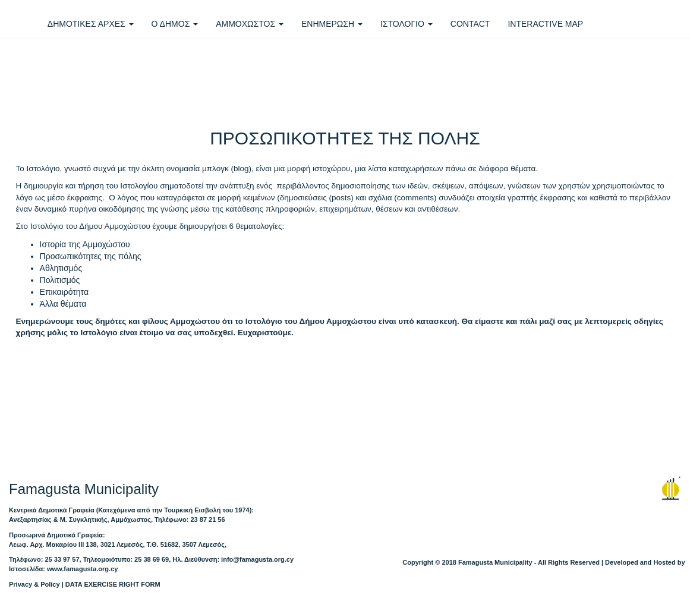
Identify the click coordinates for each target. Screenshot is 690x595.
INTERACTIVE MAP (545, 24)
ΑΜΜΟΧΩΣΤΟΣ (249, 24)
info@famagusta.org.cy (257, 559)
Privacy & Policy (34, 584)
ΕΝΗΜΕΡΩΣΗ (332, 24)
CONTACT (470, 24)
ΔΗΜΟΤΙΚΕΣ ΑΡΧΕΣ (91, 24)
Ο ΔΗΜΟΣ (175, 24)
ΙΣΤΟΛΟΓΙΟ (406, 24)
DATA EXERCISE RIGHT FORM (112, 584)
